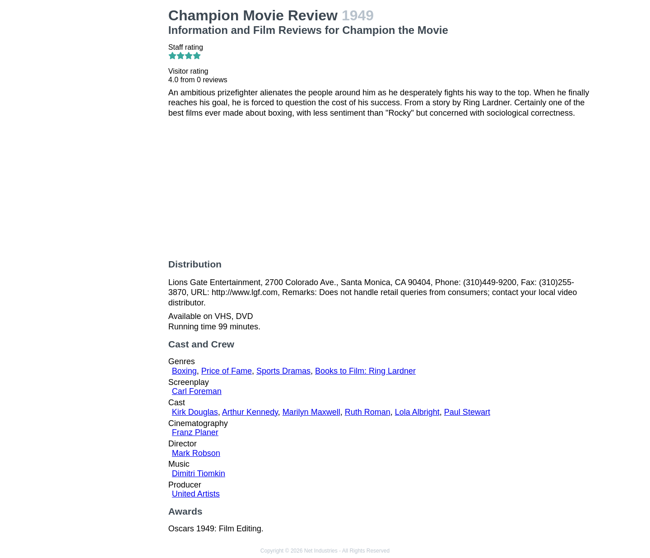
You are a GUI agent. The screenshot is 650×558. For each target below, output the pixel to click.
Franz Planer (195, 432)
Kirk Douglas (195, 412)
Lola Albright (417, 412)
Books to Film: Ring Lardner (365, 370)
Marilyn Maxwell (311, 412)
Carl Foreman (197, 391)
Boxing (184, 370)
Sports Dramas (283, 370)
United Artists (196, 493)
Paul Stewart (467, 412)
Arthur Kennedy (250, 412)
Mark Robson (196, 453)
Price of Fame (226, 370)
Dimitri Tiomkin (198, 473)
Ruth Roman (367, 412)
